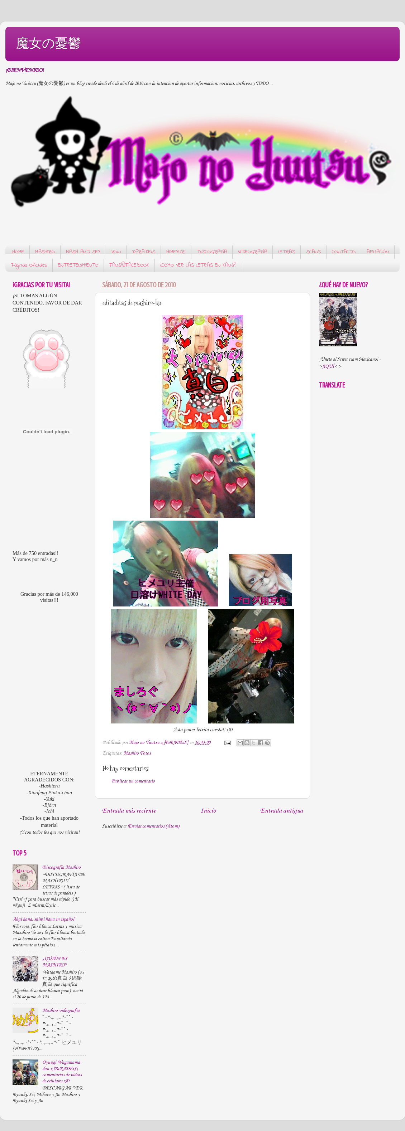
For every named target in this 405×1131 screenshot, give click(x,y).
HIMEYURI (176, 252)
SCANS (313, 252)
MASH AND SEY (83, 252)
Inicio (208, 811)
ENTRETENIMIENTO (78, 265)
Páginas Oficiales (29, 265)
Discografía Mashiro (61, 867)
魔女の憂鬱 (48, 43)
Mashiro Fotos (137, 753)
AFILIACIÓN (378, 252)
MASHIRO (45, 252)
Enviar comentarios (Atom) (153, 826)
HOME (18, 252)
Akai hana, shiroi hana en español (43, 919)
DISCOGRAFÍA (212, 252)
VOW (116, 252)
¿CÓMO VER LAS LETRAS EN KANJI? (197, 265)
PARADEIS (143, 252)
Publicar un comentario (133, 781)
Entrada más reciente (129, 811)
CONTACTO (344, 252)
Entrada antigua (281, 811)
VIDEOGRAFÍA (252, 252)
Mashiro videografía (61, 1010)
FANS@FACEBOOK (129, 265)
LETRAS (286, 252)
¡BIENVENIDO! (24, 70)
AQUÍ (328, 366)
